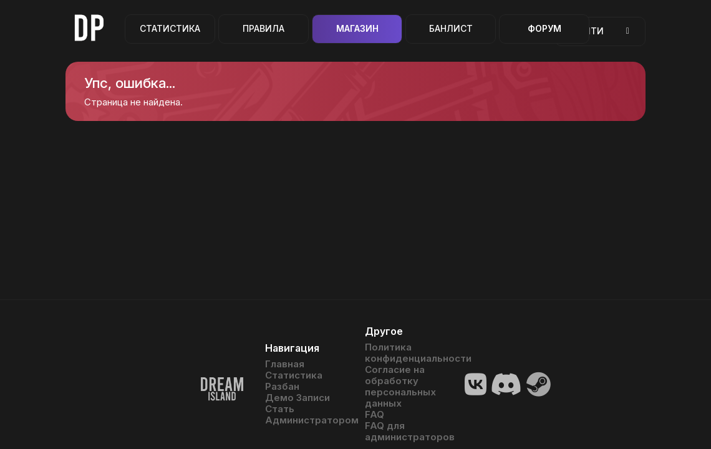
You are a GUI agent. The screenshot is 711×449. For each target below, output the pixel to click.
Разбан (282, 386)
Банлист (451, 28)
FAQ (374, 414)
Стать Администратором (305, 414)
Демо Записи (297, 397)
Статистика (170, 28)
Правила (263, 28)
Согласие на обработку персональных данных (400, 386)
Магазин (357, 28)
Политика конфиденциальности (405, 353)
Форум (544, 28)
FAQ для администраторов (405, 431)
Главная (284, 364)
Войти (600, 31)
